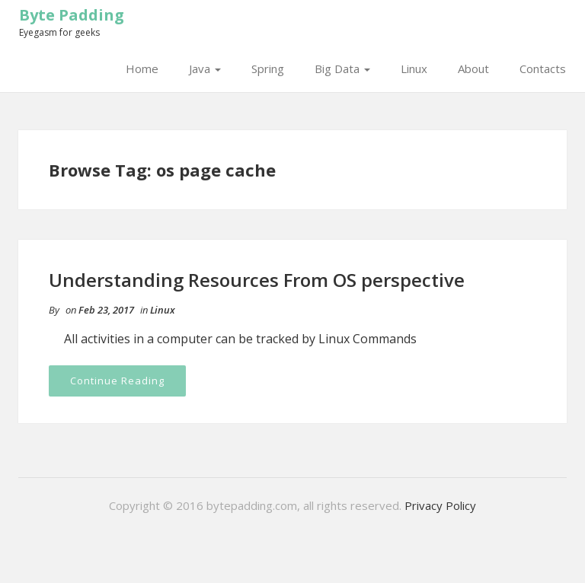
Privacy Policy (440, 505)
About (473, 68)
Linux (414, 68)
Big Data (342, 68)
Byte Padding (71, 15)
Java (205, 68)
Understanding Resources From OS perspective (257, 279)
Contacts (542, 68)
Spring (267, 68)
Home (142, 68)
